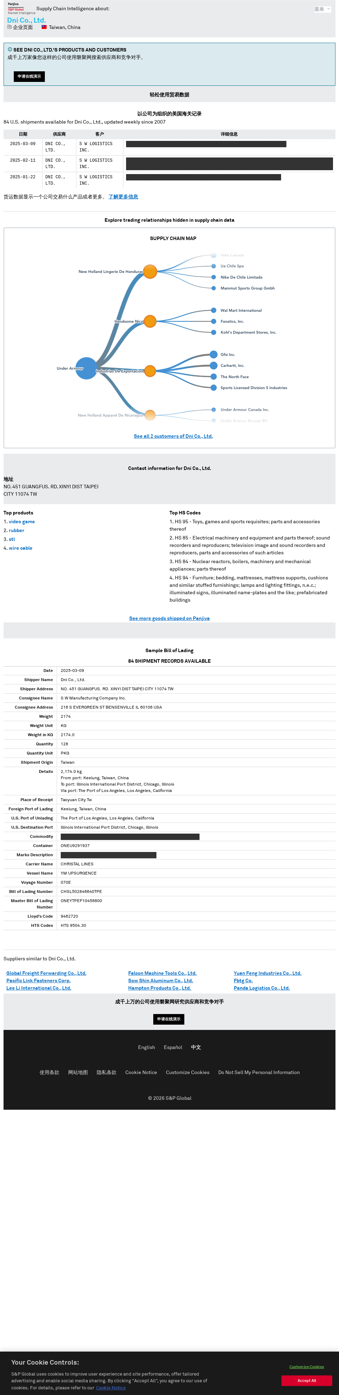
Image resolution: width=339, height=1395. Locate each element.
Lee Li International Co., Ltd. (38, 988)
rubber (16, 530)
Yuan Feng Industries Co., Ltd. (268, 973)
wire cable (20, 548)
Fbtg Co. (243, 980)
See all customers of (173, 436)
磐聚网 (21, 8)
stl (12, 539)
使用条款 (49, 1072)
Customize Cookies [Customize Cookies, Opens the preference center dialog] (307, 1376)
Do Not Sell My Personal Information (259, 1072)
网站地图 (78, 1072)
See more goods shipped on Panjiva (169, 618)
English (146, 1047)
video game (22, 521)
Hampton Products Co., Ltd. (159, 988)
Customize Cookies (187, 1072)
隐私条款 (107, 1072)
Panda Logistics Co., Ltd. (262, 988)
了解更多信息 (123, 197)
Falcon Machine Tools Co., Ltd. (162, 973)
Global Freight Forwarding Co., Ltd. (46, 973)
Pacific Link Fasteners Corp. (38, 980)
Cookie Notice (141, 1072)
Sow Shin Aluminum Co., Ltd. (160, 980)
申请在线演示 (29, 76)
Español (173, 1047)
